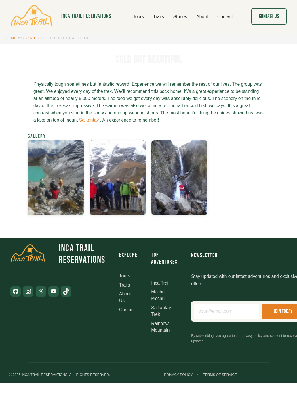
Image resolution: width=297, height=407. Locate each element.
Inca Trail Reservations (86, 16)
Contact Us (269, 16)
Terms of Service (220, 375)
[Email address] (226, 311)
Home (11, 38)
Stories (30, 38)
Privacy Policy (178, 375)
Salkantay (89, 120)
